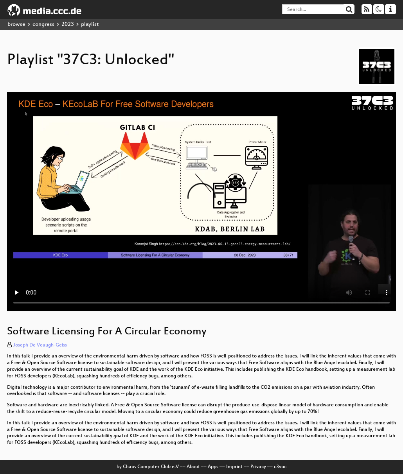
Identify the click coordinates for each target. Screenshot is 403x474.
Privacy (258, 467)
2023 (67, 24)
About (193, 467)
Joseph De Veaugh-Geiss (40, 345)
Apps (213, 467)
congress (43, 24)
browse (16, 24)
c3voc (280, 467)
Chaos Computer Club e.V (151, 467)
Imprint (234, 467)
